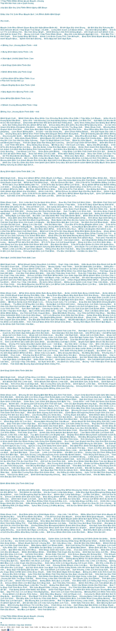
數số (33, 344)
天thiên (77, 154)
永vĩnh (44, 446)
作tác (8, 231)
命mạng (46, 145)
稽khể (52, 14)
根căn (34, 209)
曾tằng (100, 140)
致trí (14, 136)
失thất (88, 475)
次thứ (20, 346)
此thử (83, 140)
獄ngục (70, 492)
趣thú (74, 211)
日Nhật (70, 280)
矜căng (31, 441)
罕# (27, 300)
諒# (114, 247)
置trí (114, 596)
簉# (30, 559)
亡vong (108, 306)
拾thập (82, 218)
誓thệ (47, 134)
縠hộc (18, 120)
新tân (23, 470)
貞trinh (100, 247)
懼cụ (91, 501)
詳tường (29, 211)
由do (6, 224)
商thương (103, 559)
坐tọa (5, 136)
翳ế (19, 572)
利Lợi (74, 229)
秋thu (94, 264)
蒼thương (22, 395)
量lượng (21, 180)
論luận (22, 127)
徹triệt (30, 410)
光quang (60, 205)
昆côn (29, 501)
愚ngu (75, 127)
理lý (8, 123)
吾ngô (15, 545)
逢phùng (11, 242)
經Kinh (11, 78)
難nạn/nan (98, 30)
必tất (2, 34)
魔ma (86, 227)
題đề (48, 532)
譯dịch (20, 165)
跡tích (16, 149)
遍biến (24, 556)
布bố (38, 590)
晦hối (84, 517)
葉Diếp (73, 548)
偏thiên (92, 342)
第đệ (32, 112)
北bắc (111, 227)
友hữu (85, 550)
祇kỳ (47, 216)
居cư (79, 138)
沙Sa (18, 8)
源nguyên (109, 468)
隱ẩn (13, 98)
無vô (32, 14)
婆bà (41, 278)
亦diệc (30, 123)
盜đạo (113, 578)
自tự (87, 30)
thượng (31, 3)
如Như (66, 118)
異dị (42, 333)
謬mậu (104, 273)
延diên (109, 149)
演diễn (67, 351)
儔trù (92, 603)
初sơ (50, 271)
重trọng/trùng (92, 437)
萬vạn (86, 129)
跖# (1, 581)
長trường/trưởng (109, 357)
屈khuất (18, 158)
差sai (70, 123)
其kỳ (72, 28)
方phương (33, 140)
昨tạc (93, 441)
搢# (61, 28)
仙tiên (98, 395)
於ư (4, 123)
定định (88, 202)
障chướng (45, 220)
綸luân (22, 417)
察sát (21, 399)
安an (97, 123)
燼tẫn (11, 273)
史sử (17, 415)
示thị (67, 127)
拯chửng (34, 503)
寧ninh (89, 598)
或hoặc (106, 231)
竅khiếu (72, 251)
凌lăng (106, 419)
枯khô (28, 590)
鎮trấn (98, 320)
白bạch (77, 395)
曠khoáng (6, 505)
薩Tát (50, 123)
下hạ (71, 127)
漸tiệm (12, 432)
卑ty (108, 120)
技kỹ (100, 556)
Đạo (15, 81)
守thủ (56, 470)
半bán (6, 284)
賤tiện (41, 129)
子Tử (5, 32)
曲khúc (55, 224)
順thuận (17, 123)
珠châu (96, 216)
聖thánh (5, 105)
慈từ (6, 8)
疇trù (109, 590)
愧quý (51, 39)
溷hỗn (15, 550)
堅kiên (47, 364)
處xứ (67, 222)
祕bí (30, 36)
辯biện (80, 30)
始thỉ (41, 132)
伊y (1, 459)
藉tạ (20, 149)
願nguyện (53, 134)
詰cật (90, 136)
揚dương (93, 125)
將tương (3, 160)
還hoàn (46, 559)
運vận (60, 118)
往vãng (67, 567)
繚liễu (61, 559)
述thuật (42, 36)
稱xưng (27, 34)
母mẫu (76, 185)
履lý (21, 364)
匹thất (27, 129)
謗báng (108, 492)
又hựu (15, 185)
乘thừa (92, 129)
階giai (25, 410)
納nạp (72, 428)
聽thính (32, 269)
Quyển (25, 3)
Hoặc (14, 3)
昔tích (91, 30)
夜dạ (99, 264)
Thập (2, 3)
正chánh (27, 444)
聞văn (113, 127)
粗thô (79, 426)
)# (32, 165)
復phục (35, 8)
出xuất (93, 160)
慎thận (49, 609)
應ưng (32, 28)
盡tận (39, 320)
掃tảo (65, 561)
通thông (5, 45)
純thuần (70, 470)
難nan (51, 129)
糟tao (7, 563)
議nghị (78, 32)
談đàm (2, 302)
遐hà (22, 156)
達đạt (91, 251)
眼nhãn (17, 156)
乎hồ (19, 34)
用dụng (48, 143)
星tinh (24, 497)
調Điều (83, 514)
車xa (58, 249)
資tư (22, 397)
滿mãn (77, 216)
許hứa (53, 249)
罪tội (20, 382)
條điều (33, 590)
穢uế (9, 59)
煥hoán (40, 430)
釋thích (29, 8)
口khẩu (29, 572)
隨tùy (4, 92)
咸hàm (50, 136)
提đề (19, 490)
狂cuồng (41, 404)
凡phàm (82, 220)
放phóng (39, 388)
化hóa (20, 52)
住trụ (111, 353)
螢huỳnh (70, 565)
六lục (19, 282)
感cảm (23, 45)
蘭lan (5, 459)
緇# (89, 28)
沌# (21, 421)
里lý (40, 386)
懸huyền (100, 145)
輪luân (35, 430)
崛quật (80, 227)
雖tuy (66, 34)
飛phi (75, 503)
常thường (10, 229)
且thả (78, 182)
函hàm (110, 240)
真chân (43, 147)
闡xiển (30, 517)
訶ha (8, 532)
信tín (31, 395)
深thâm (12, 543)
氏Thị (48, 242)
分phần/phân (10, 315)
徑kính (81, 401)
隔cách (9, 120)
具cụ (66, 441)
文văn (16, 14)
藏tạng (65, 160)
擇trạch (59, 457)
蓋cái (101, 136)
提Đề (21, 211)
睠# (73, 149)
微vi (90, 428)
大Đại (6, 138)
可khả (103, 34)
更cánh (68, 525)
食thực (75, 269)
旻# (28, 395)
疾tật (46, 244)
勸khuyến (81, 34)
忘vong (59, 36)
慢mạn (30, 592)
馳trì (100, 408)
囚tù (63, 384)
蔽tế (92, 34)
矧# (4, 156)
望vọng (82, 28)
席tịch (36, 242)
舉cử (17, 428)
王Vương (103, 207)
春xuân (89, 264)
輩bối (30, 583)
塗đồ (24, 220)
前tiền (7, 187)
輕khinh (83, 435)
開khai (74, 140)
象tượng (106, 36)
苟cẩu (80, 273)
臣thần (95, 605)
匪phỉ (68, 545)
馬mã (36, 598)
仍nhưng (26, 251)
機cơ (60, 136)
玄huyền (112, 342)
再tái (111, 36)
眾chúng (13, 147)
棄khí (90, 450)
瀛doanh (24, 430)
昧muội (24, 151)
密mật (34, 36)
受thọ (56, 236)
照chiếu (69, 377)
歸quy (38, 315)
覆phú (17, 379)
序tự (2, 21)
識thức (83, 415)
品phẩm (57, 280)
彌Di (53, 145)
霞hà (60, 430)
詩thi (70, 34)
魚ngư (76, 541)
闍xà (74, 320)
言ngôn (91, 32)
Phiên (2, 625)
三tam (68, 36)
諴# (9, 154)
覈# (53, 362)
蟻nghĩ (35, 596)
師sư (28, 147)
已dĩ (50, 187)
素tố (92, 28)
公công (54, 30)
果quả (90, 238)
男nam (37, 561)
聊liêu (33, 545)
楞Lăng (81, 224)
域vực (26, 269)
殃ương (44, 530)
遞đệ (26, 136)
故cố (55, 149)
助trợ (82, 125)
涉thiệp (77, 424)
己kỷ (35, 202)
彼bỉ (25, 158)
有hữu (46, 39)
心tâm (64, 220)
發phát (102, 147)
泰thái (21, 475)
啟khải (42, 138)
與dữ (41, 123)
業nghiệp (11, 85)
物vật (76, 134)
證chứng (33, 563)
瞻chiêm (12, 404)
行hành (89, 151)
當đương (55, 32)
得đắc (15, 72)
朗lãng (53, 317)
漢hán (61, 419)
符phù (87, 342)
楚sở (66, 463)
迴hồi (97, 344)
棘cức (74, 598)
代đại (97, 313)
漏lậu (78, 408)
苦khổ (11, 180)
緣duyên (65, 136)
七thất (32, 85)
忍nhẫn (103, 501)
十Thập (3, 1)
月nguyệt (107, 300)
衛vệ (28, 463)
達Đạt (88, 514)
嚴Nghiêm (89, 224)
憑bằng (101, 419)
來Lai (71, 118)
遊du (98, 134)
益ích (70, 247)
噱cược (66, 421)
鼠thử (103, 395)
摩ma (37, 118)
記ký (19, 72)
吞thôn (66, 428)
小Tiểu (19, 213)
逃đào (107, 567)
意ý (14, 193)
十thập (21, 30)
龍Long (96, 207)
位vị (55, 205)
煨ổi (6, 273)
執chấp (20, 302)
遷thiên (8, 313)
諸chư (19, 134)
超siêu (22, 138)
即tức (7, 220)
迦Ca (11, 185)
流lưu (57, 233)
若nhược (52, 125)
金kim (67, 132)
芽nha (102, 587)
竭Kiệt (87, 207)
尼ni (36, 229)
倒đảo (26, 399)
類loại (94, 36)
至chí (99, 151)
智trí (59, 127)
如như (25, 120)
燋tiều (84, 587)
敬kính (104, 149)
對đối (111, 424)
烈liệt (52, 503)
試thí (86, 32)
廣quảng (11, 379)
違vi (38, 448)
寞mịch (55, 417)
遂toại (84, 36)
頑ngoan (33, 463)
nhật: (22, 625)
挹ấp (96, 28)
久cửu (27, 236)
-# (1, 45)
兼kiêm (87, 231)
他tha (27, 140)
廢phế (63, 519)
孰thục (90, 154)
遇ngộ (88, 240)
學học (21, 14)
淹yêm (93, 191)
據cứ (45, 160)
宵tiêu (83, 408)
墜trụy (33, 550)
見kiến (14, 65)
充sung (68, 357)
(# (57, 160)
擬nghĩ (40, 32)
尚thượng (80, 233)
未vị (106, 125)
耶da (104, 410)
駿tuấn (74, 30)
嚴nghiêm (92, 229)
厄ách (67, 592)
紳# (64, 28)
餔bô (2, 563)
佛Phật (8, 98)
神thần (42, 118)
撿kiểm (42, 163)
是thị (67, 125)
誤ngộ (20, 567)
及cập (81, 302)
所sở (92, 222)
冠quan (26, 28)
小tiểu (111, 132)
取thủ (89, 36)
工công (39, 455)
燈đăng (104, 182)
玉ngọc (6, 572)
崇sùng (55, 132)
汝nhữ (26, 459)
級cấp (7, 596)
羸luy (22, 598)
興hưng (19, 105)
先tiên (2, 191)
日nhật (11, 284)
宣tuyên (41, 572)
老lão (39, 450)
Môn (6, 3)
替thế (24, 105)
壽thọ (42, 304)
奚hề (7, 397)
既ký (53, 185)
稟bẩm (59, 572)
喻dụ (87, 158)
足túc (72, 156)
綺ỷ (56, 28)
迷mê (4, 65)
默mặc (101, 417)
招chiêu (28, 519)
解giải (51, 140)
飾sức (91, 419)
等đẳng (64, 123)
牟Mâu (40, 156)
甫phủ (77, 156)
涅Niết (93, 377)
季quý (94, 424)
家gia (83, 138)
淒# (1, 590)
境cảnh (41, 359)
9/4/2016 (12, 625)
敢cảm (53, 36)
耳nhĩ (73, 273)
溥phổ (23, 408)
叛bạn (105, 605)
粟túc (14, 160)
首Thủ (76, 224)
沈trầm (59, 446)
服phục (90, 145)
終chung (101, 430)
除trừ (109, 304)
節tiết (67, 581)
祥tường (39, 415)
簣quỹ (68, 556)
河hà (56, 419)
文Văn (113, 145)
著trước (16, 30)
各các (8, 300)
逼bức (73, 583)
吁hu (58, 251)
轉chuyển (75, 36)
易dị (105, 178)
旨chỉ (6, 525)
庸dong (85, 572)
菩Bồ (45, 123)
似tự (31, 541)
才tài (20, 32)
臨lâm (58, 397)
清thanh (21, 543)
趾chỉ (55, 607)
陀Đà (84, 581)
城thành (89, 249)
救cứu (18, 85)
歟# (28, 331)
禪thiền (25, 441)
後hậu (53, 189)
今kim (30, 32)
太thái (58, 388)
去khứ (12, 227)
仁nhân (62, 32)
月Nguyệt (76, 280)
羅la (13, 120)
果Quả (106, 220)
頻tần (36, 278)
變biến (100, 236)
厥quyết (42, 587)
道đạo (99, 138)
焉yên (69, 39)
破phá (90, 306)
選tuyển (49, 178)
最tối (45, 548)
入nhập (49, 147)
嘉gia (68, 28)
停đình (92, 543)
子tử (11, 14)
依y (18, 286)
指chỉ (19, 499)
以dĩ (100, 32)
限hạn (102, 313)
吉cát (60, 160)
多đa (90, 295)
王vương (12, 105)
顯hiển (4, 72)
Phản (4, 81)
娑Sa (82, 207)
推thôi (98, 359)
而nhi (2, 30)
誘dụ (52, 244)
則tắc (60, 193)
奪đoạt (56, 129)
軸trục (14, 39)
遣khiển (23, 590)
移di (111, 120)
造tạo (40, 145)
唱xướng (73, 563)
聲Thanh (88, 143)
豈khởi (48, 32)
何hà (30, 120)
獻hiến (85, 216)
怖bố (75, 419)
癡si (36, 532)
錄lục (63, 163)
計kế (62, 218)
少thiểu (43, 178)
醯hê (42, 395)
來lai (19, 140)
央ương (75, 227)
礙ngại (59, 213)
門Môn (8, 1)
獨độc (100, 120)
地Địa (87, 118)
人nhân (26, 202)
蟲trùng (27, 404)
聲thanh (20, 28)
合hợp (111, 271)
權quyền (27, 14)
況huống (8, 134)
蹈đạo (9, 448)
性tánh (55, 426)
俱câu (6, 278)
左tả (6, 598)
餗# (80, 543)
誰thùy (15, 450)
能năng (58, 120)
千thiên (12, 145)
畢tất (57, 216)
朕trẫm (69, 417)
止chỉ (32, 278)
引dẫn (62, 284)
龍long (20, 178)
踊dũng (67, 282)
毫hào (11, 408)
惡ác (22, 457)
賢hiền (54, 386)
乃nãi (93, 182)
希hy (95, 220)
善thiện (41, 209)
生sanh (64, 30)
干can (32, 30)
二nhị (36, 14)
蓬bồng (25, 224)
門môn (47, 34)
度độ (67, 216)
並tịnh (27, 247)
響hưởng (43, 136)
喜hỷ (98, 156)
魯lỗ (13, 415)
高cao (109, 154)
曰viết (6, 21)
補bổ (63, 222)
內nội (53, 120)
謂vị (93, 163)
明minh (48, 149)
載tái (78, 548)
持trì (6, 140)
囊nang (7, 143)
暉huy (45, 415)
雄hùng (15, 32)
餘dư (63, 273)
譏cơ (85, 565)
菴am (59, 147)
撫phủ (43, 421)
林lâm (33, 388)
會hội (75, 344)
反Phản (5, 78)
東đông (3, 165)
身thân (29, 205)
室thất (111, 140)
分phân (83, 348)
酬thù (105, 30)
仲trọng (45, 424)
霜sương (27, 364)
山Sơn (48, 355)
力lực (11, 45)
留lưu (99, 191)
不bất (25, 143)
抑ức (14, 92)
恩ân (10, 8)
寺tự (14, 8)
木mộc (56, 455)
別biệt (21, 59)
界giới (56, 158)
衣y (16, 561)
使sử (86, 399)
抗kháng (72, 32)
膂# (84, 421)
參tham (46, 28)
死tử (107, 424)
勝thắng (52, 388)
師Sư (69, 229)
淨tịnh (4, 59)
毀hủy (99, 421)
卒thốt (61, 470)
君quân (82, 247)
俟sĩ (71, 317)
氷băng (52, 364)
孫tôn (59, 30)
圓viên (64, 313)
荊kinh (68, 598)
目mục (58, 163)
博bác (2, 472)
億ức (97, 406)
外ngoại (17, 143)
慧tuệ (12, 156)
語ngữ (45, 182)
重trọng (89, 435)
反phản (31, 286)
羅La (91, 207)
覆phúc (74, 413)
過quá (6, 227)
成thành (105, 32)
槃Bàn (98, 377)
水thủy (72, 362)
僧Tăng (28, 304)
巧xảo (101, 461)
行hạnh (76, 209)
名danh (14, 34)
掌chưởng (54, 118)
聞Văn (94, 143)
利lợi (43, 143)
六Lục (32, 78)
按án (48, 207)
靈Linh (37, 355)
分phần (63, 570)
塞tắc (87, 468)
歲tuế (15, 209)
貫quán (74, 594)
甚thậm (100, 178)
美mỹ (18, 457)
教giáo (9, 92)
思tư (29, 143)
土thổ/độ (14, 59)
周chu (25, 238)
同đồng (79, 132)
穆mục (70, 463)
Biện (10, 3)
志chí (96, 32)
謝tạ (34, 147)
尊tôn (85, 120)
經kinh (32, 127)
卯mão (54, 415)
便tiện (53, 247)
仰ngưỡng (109, 472)
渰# (114, 587)
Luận (19, 3)
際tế (40, 238)
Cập (18, 625)
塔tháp (2, 430)
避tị (32, 242)
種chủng (43, 227)
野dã (43, 320)
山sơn (14, 132)
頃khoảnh (8, 30)
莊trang (105, 302)
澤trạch (19, 132)
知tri (55, 39)
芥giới (42, 140)
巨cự (50, 154)
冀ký (26, 601)
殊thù (19, 65)
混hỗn (17, 421)
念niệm (53, 466)
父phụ (61, 302)
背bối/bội (53, 441)
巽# (25, 249)
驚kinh (70, 419)
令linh (77, 28)
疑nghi (57, 14)
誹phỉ (76, 605)
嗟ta (26, 32)
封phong (22, 300)
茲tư (46, 158)
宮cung (51, 501)
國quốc (89, 140)
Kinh (8, 81)
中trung (54, 351)
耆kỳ (70, 320)
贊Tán (16, 78)
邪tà (95, 444)
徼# (92, 426)
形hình (10, 52)
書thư (27, 415)
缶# (10, 34)
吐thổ (58, 563)
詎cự (79, 313)
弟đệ (33, 185)
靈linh (93, 320)
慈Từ (44, 242)
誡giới (88, 34)
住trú (70, 355)
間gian (59, 178)
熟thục (73, 437)
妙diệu (93, 156)
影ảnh (37, 136)
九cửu (28, 98)
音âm (60, 39)
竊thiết (21, 118)
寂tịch (49, 417)
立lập (42, 295)
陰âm (99, 603)
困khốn (81, 583)
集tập (73, 147)
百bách (82, 143)
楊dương (19, 92)
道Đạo (21, 78)
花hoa (111, 138)
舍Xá (111, 30)
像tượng (51, 267)
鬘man (110, 156)
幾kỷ (107, 34)
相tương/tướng (96, 278)
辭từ (107, 143)
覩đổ (63, 300)
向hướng (112, 441)
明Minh (90, 280)
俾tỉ (1, 470)
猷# (112, 28)
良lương (32, 455)
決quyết (67, 242)
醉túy (55, 505)
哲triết (59, 386)
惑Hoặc (20, 1)
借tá (108, 448)
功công (42, 441)
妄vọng (18, 251)
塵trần (19, 304)
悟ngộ (9, 65)
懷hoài (100, 222)
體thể (82, 231)
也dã (6, 34)
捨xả (22, 85)
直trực (2, 286)
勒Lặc (57, 145)
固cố (51, 359)
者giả (64, 39)
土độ (86, 229)
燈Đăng (84, 280)
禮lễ (39, 8)
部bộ (99, 554)
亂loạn (98, 468)
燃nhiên (98, 182)
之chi (70, 30)
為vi (56, 182)
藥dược (110, 461)
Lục (22, 81)
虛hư (19, 424)
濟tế (48, 543)
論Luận (26, 1)
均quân (102, 132)
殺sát (81, 382)
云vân (75, 34)
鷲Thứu (43, 355)
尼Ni (45, 156)
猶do (83, 251)
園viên (51, 28)
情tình (10, 129)
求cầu (79, 129)
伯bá (56, 559)
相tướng (59, 156)
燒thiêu (10, 357)
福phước (54, 382)
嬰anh (33, 220)
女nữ (25, 178)
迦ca (51, 459)
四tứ (29, 65)
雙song (105, 565)
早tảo (58, 218)
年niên (68, 273)
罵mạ (12, 532)
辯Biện (14, 1)
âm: (6, 625)
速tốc (42, 244)
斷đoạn (67, 530)
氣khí (31, 132)
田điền (47, 587)
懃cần (6, 180)
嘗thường (107, 127)
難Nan (79, 581)
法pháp (20, 36)
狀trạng (95, 295)
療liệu (33, 457)
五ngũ (29, 72)
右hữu (2, 151)
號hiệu (75, 120)
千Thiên (28, 379)
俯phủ (15, 52)
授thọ (75, 497)
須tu (28, 125)
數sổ (29, 359)
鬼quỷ (21, 505)
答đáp (2, 14)
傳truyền (30, 160)
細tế (53, 154)
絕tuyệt (14, 295)
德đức (17, 138)
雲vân (90, 430)
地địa (41, 28)
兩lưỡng (7, 517)
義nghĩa (48, 218)
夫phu (32, 129)
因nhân (81, 147)
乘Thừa (25, 213)
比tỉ (90, 158)
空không (89, 300)
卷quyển (33, 1)
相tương (31, 136)
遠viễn (19, 136)
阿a (83, 353)
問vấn (111, 143)
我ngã (37, 30)
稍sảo (40, 426)
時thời (66, 134)
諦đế (46, 30)
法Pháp (110, 136)
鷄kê (46, 395)
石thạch (72, 132)
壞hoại (23, 528)
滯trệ (12, 300)
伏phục (113, 395)
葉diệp (43, 590)
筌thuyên (112, 554)
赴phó (55, 136)
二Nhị (69, 514)
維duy (32, 118)
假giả (81, 399)
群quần (28, 138)
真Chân (7, 428)
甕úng (51, 395)
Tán (11, 81)
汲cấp (7, 543)
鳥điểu (2, 559)
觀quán (99, 36)
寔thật (25, 123)
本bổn (31, 163)
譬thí (22, 455)
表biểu (82, 561)
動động (29, 149)
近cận (89, 297)
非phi (96, 120)
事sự (88, 160)
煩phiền (23, 39)
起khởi (107, 359)
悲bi (98, 452)
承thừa (95, 300)
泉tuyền (28, 543)
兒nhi (58, 592)
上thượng (40, 1)
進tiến (103, 242)
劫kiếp (52, 216)
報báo (96, 311)
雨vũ (106, 430)
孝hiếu (60, 154)
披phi (75, 404)
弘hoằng (93, 138)
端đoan (92, 545)
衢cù (61, 561)
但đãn (76, 118)
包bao (65, 231)
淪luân (64, 446)
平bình (36, 134)
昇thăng (30, 218)
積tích (87, 222)
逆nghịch (3, 129)
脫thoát (57, 140)
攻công (78, 545)
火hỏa (68, 359)
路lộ (98, 424)
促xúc (67, 269)
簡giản (2, 457)
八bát (31, 92)
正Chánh (25, 267)
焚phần (82, 359)
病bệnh (78, 455)
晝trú (108, 395)
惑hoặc (59, 34)
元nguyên (7, 320)
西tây (97, 163)
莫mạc (35, 32)
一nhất (34, 45)
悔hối (39, 466)
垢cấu (21, 244)
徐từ (36, 28)
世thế (21, 229)
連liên (42, 594)
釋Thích (6, 185)
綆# (112, 541)
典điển (47, 14)
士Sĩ (10, 138)
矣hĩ (103, 151)
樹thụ (40, 503)
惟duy (25, 36)
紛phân (17, 417)
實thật (10, 72)
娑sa (30, 320)
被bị (11, 410)
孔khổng (67, 415)
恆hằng (44, 541)
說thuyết (27, 264)
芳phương (106, 28)
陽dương (104, 603)
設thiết (41, 514)
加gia (85, 271)
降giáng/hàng (43, 592)
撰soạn (44, 8)
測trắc (7, 205)
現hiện (2, 601)
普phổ (29, 231)
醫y (66, 455)
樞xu (19, 609)
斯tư (67, 182)
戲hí (102, 134)
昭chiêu (110, 417)
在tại (101, 185)
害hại (54, 384)
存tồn (13, 309)
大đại (2, 8)
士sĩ (99, 149)
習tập (29, 556)
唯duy (69, 158)
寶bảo (91, 216)
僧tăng (87, 353)
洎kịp (9, 592)
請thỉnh (40, 127)
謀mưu (64, 543)
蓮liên (106, 138)
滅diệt (85, 267)
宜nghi (30, 432)
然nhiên (110, 151)
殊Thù (2, 147)
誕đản (59, 441)
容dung (64, 120)
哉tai (70, 136)
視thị (34, 410)
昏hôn (88, 408)
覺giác (13, 216)
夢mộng (110, 408)
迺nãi (70, 149)
